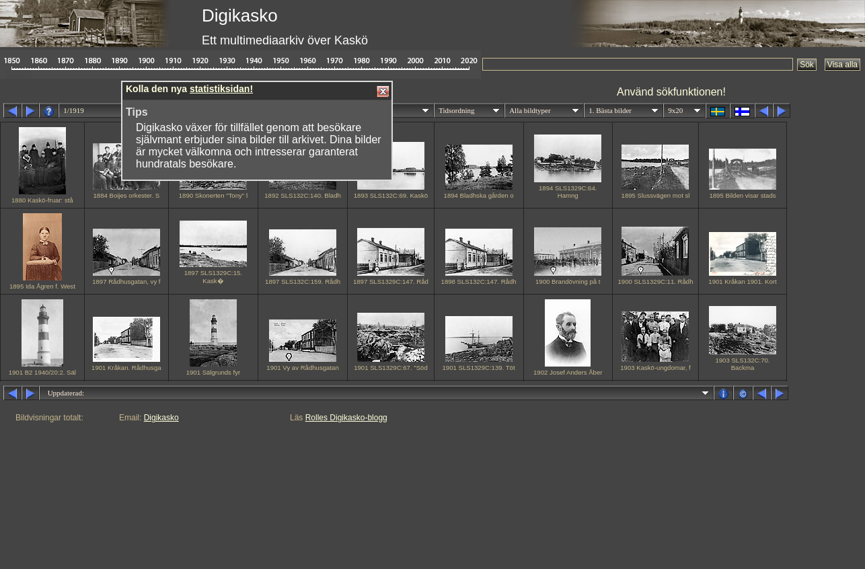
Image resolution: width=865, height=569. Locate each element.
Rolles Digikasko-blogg (346, 417)
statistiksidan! (221, 88)
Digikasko (161, 417)
